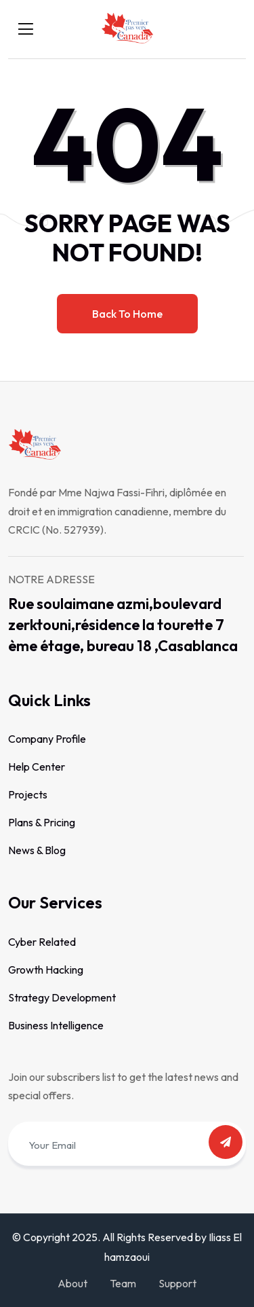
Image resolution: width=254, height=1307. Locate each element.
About (72, 1283)
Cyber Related (42, 942)
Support (177, 1283)
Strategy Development (62, 997)
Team (123, 1283)
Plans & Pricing (41, 822)
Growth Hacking (45, 969)
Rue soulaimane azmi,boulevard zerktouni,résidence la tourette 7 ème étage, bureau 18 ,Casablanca (123, 624)
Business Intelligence (56, 1025)
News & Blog (37, 850)
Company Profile (47, 738)
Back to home (127, 313)
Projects (27, 794)
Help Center (36, 766)
